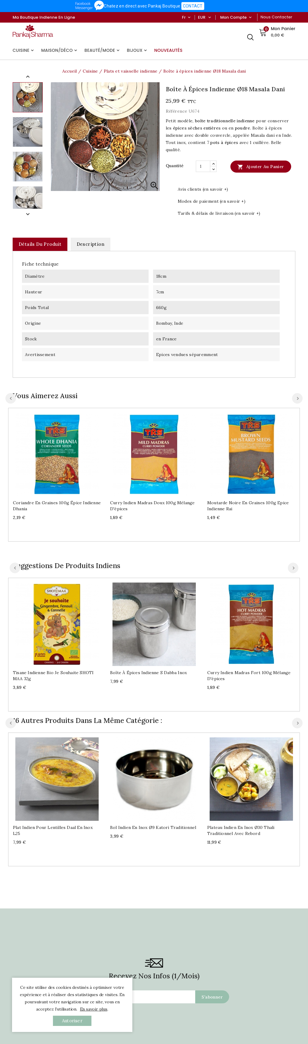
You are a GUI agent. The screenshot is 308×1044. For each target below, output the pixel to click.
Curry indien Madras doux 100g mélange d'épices (152, 505)
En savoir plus (93, 1009)
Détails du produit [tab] (40, 244)
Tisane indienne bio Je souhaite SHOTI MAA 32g (53, 675)
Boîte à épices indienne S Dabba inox (148, 672)
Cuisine (24, 50)
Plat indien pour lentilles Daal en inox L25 (53, 830)
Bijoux (137, 50)
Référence (176, 111)
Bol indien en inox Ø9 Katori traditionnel (153, 827)
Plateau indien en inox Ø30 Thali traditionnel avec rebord (240, 830)
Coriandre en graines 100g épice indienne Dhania (57, 505)
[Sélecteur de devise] (209, 17)
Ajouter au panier (260, 166)
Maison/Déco (60, 50)
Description (90, 244)
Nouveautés (168, 50)
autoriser (72, 1021)
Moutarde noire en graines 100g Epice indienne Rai (248, 505)
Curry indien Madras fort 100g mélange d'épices (249, 675)
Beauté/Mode (103, 50)
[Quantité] (203, 166)
